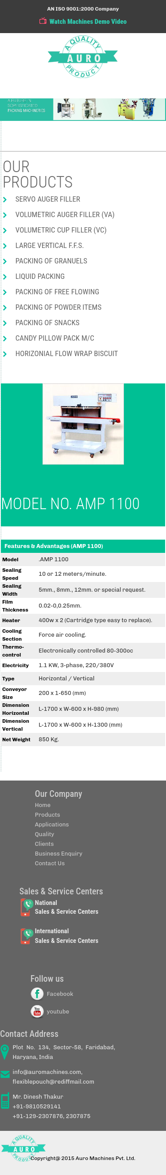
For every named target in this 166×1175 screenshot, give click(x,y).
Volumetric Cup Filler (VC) (61, 229)
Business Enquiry (58, 853)
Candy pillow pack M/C (54, 338)
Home (42, 805)
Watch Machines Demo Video (88, 22)
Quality (44, 834)
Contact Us (50, 863)
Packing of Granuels (51, 260)
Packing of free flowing (57, 291)
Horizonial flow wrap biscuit (66, 353)
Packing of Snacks (47, 322)
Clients (44, 844)
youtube (58, 1011)
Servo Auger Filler (47, 199)
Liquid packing (40, 276)
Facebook (60, 994)
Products (47, 814)
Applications (52, 824)
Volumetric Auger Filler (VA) (65, 214)
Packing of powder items (58, 307)
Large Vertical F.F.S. (49, 245)
